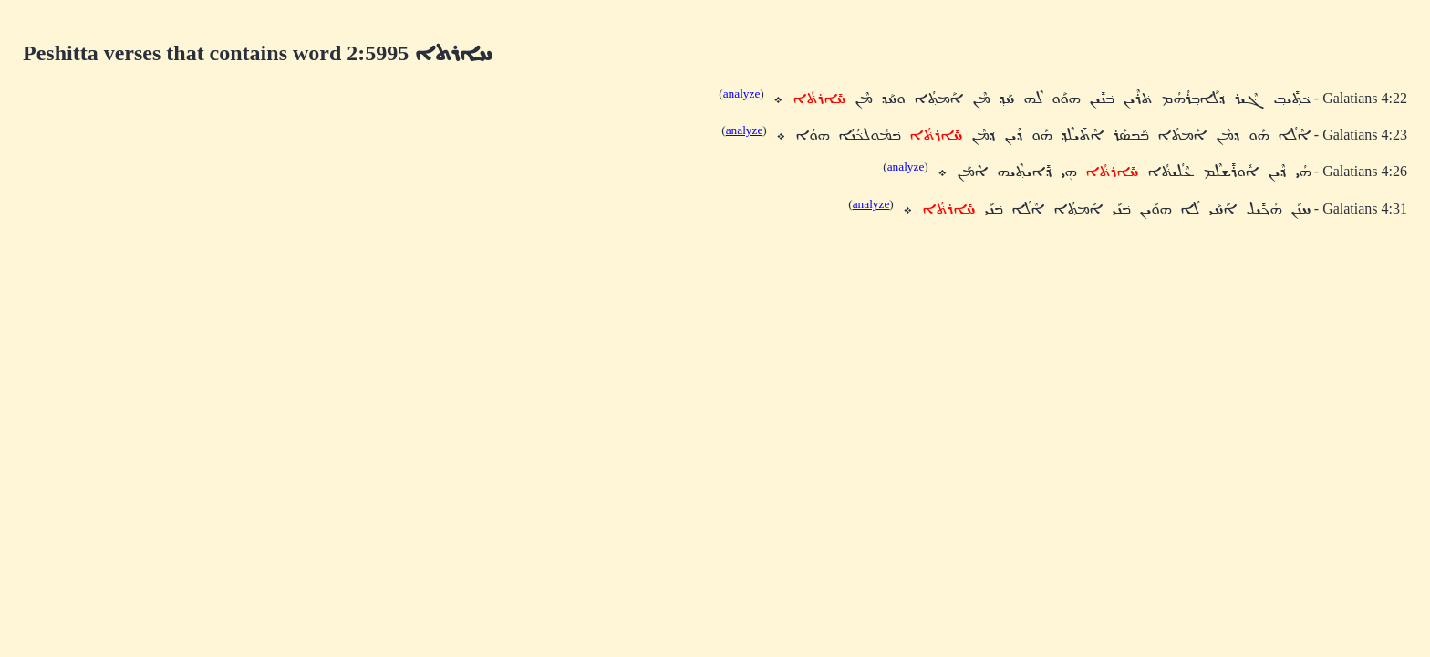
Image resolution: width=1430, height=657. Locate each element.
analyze (742, 93)
